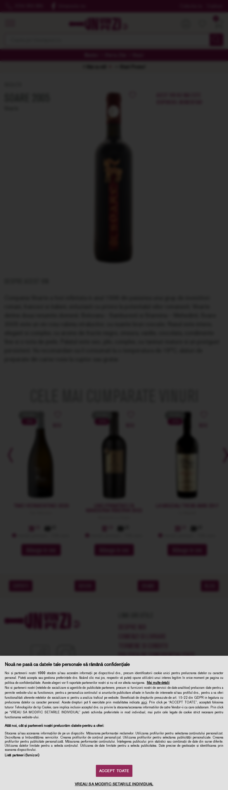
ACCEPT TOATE (114, 770)
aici (144, 702)
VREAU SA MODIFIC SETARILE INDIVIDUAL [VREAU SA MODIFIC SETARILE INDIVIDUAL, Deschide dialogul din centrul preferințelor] (114, 784)
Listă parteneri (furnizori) (22, 755)
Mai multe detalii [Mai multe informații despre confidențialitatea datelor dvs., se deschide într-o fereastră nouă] (158, 683)
